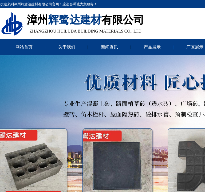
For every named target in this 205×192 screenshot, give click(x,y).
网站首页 (24, 47)
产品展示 (152, 47)
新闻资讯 (109, 47)
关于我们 (66, 47)
